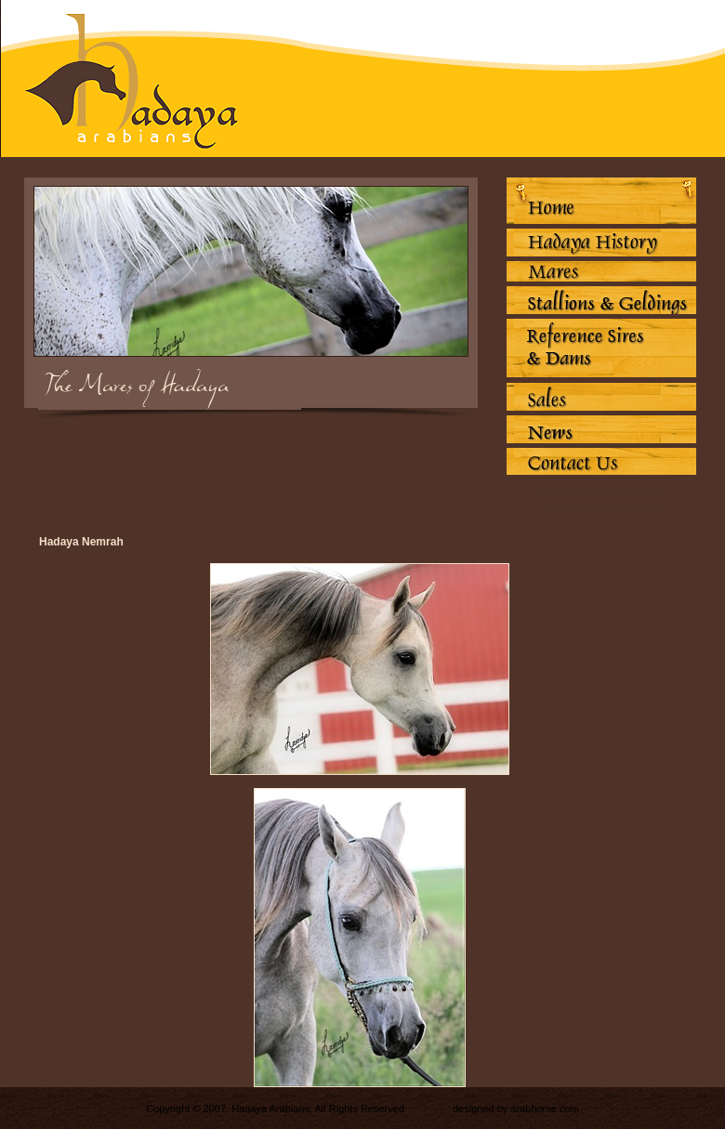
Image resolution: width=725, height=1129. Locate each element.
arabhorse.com (544, 1108)
